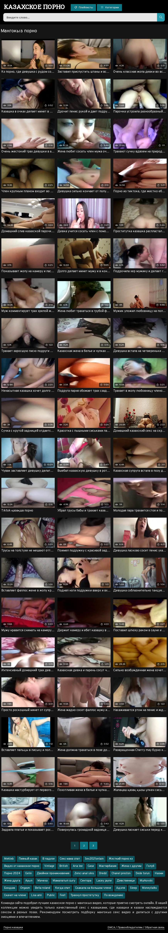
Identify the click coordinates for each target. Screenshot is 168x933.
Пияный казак (28, 859)
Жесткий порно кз (121, 859)
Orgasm (25, 888)
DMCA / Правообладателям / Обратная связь (136, 927)
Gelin (28, 873)
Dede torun (143, 873)
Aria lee (78, 866)
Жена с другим (131, 866)
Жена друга (12, 881)
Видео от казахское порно (21, 866)
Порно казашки (13, 927)
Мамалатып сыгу (64, 881)
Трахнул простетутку (85, 895)
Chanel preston (121, 873)
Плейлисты (83, 7)
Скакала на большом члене (93, 888)
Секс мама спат (70, 859)
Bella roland (42, 888)
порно (34, 6)
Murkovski (146, 881)
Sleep (133, 888)
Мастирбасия (107, 866)
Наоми (159, 873)
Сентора (85, 881)
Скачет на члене (15, 895)
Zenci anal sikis (84, 873)
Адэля (120, 888)
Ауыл (28, 881)
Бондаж (9, 888)
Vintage (49, 866)
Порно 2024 (12, 873)
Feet (63, 895)
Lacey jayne (104, 881)
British (63, 866)
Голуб (150, 866)
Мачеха (42, 881)
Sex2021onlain (94, 859)
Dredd (103, 873)
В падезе (48, 859)
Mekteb (9, 859)
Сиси (91, 866)
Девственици (126, 881)
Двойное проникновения (53, 873)
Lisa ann (36, 895)
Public (51, 895)
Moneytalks (149, 888)
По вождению (113, 895)
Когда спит (62, 888)
